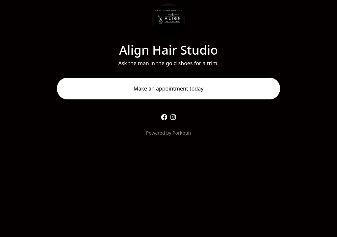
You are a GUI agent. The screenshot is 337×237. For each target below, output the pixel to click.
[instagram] (173, 117)
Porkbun (181, 133)
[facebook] (164, 117)
